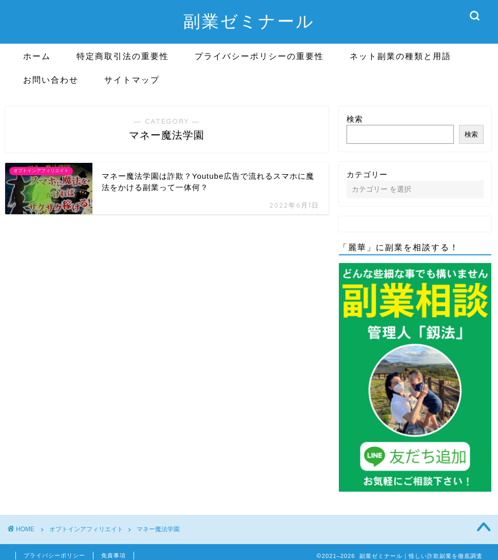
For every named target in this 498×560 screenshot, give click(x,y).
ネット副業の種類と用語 (400, 56)
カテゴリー (367, 174)
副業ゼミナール (249, 20)
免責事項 (113, 555)
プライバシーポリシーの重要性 (259, 56)
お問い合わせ (51, 79)
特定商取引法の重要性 (122, 56)
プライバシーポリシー (54, 555)
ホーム (37, 56)
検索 (355, 119)
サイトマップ (132, 79)
